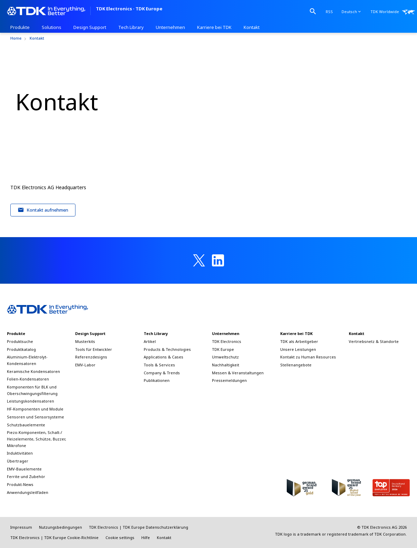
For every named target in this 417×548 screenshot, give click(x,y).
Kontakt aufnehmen (43, 210)
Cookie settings (119, 537)
